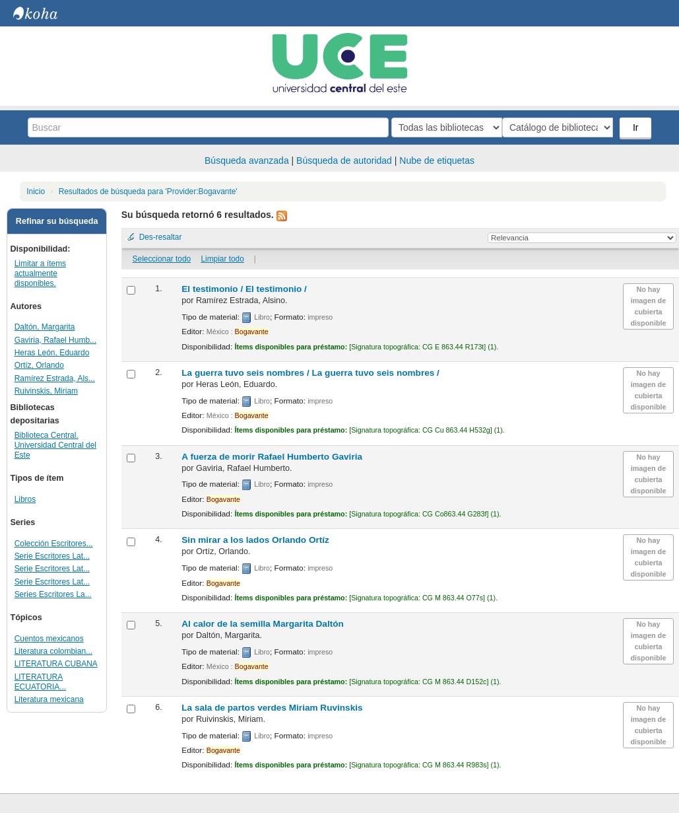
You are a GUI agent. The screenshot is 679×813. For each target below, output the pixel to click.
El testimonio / (244, 289)
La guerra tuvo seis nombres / (310, 373)
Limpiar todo (222, 259)
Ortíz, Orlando (39, 365)
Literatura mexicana (49, 699)
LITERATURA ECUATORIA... (41, 681)
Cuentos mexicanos (49, 638)
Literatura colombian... (53, 651)
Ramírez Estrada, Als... (55, 378)
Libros (25, 499)
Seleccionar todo (162, 259)
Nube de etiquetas (436, 160)
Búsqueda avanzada (247, 160)
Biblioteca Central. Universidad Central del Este (55, 445)
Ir (637, 127)
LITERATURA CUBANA (56, 663)
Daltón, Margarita (45, 327)
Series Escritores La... (53, 594)
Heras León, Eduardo (52, 352)
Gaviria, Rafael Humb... (55, 340)
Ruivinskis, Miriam (46, 391)
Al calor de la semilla (262, 624)
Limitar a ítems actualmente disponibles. (40, 273)
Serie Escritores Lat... (52, 556)
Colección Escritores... (54, 543)
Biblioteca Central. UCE (46, 13)
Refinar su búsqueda (57, 221)
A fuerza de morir (271, 457)
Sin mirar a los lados (255, 540)
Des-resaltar (160, 237)
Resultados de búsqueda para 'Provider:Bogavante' (148, 191)
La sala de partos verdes (271, 708)
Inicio (35, 191)
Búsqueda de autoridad (344, 160)
